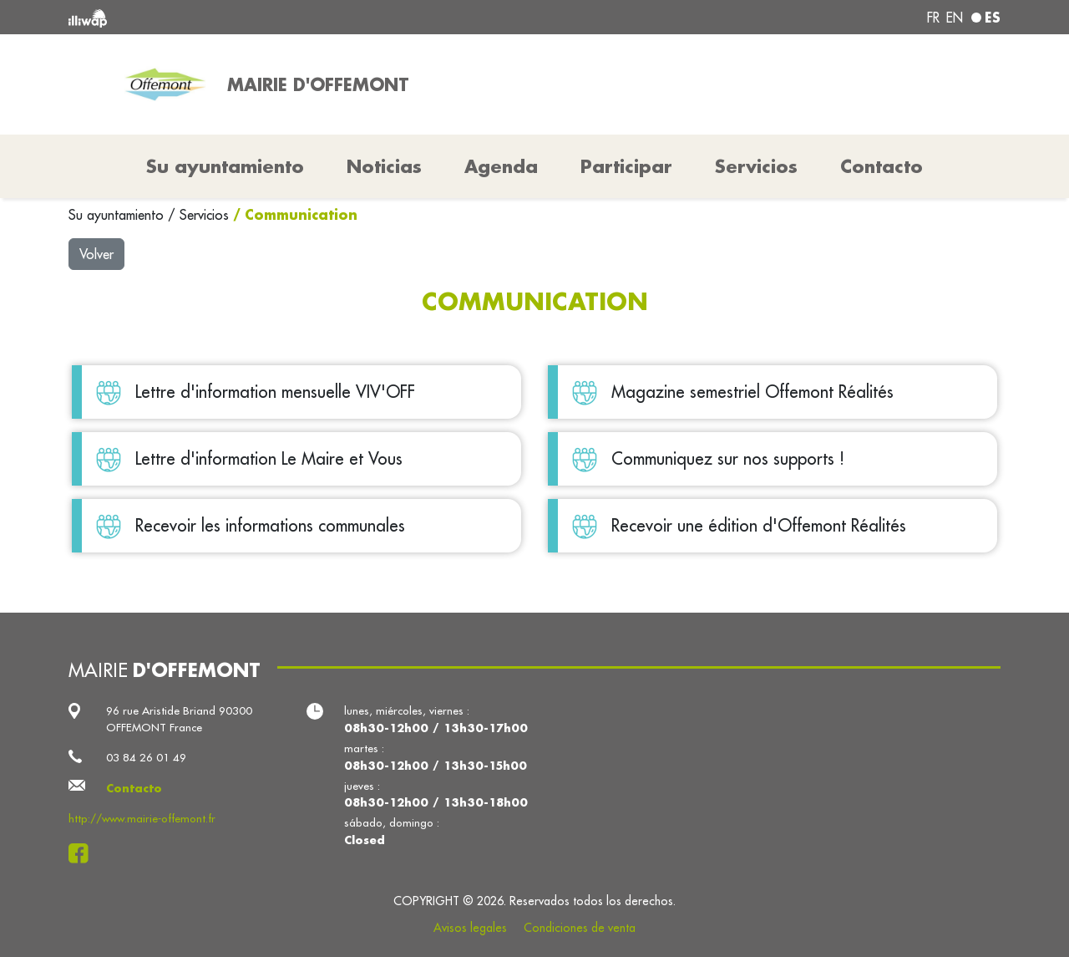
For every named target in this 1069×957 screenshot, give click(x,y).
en (954, 17)
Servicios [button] (756, 166)
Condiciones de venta (580, 927)
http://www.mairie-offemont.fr (141, 819)
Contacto (881, 166)
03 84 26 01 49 (146, 758)
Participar (626, 166)
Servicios (206, 214)
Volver (96, 254)
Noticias (384, 166)
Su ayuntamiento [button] (225, 166)
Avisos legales (470, 927)
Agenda (501, 166)
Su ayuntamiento (118, 214)
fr (933, 17)
